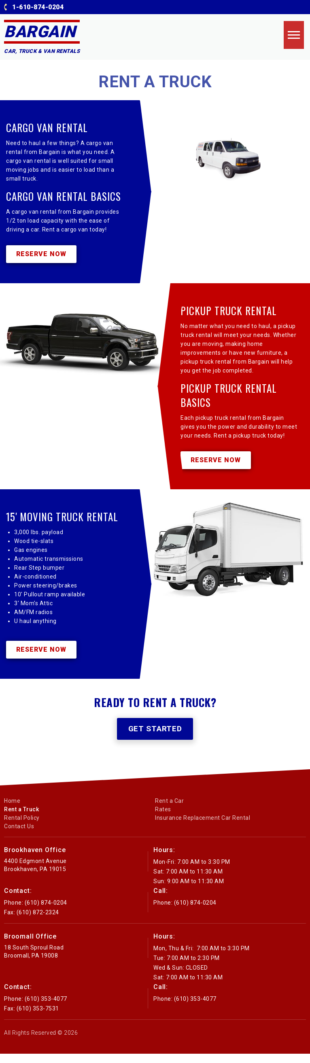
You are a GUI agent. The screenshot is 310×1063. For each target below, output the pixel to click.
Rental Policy (22, 827)
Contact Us (19, 835)
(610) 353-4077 (46, 1008)
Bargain (40, 31)
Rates (163, 818)
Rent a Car (169, 810)
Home (12, 810)
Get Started (155, 738)
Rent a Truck (21, 818)
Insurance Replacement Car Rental (202, 827)
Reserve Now (41, 257)
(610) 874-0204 (46, 912)
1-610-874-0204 (38, 7)
